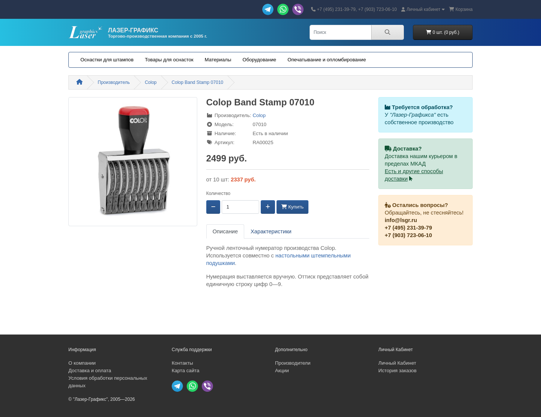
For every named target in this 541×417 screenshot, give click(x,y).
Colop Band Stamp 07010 (197, 82)
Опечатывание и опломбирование (326, 59)
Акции (282, 370)
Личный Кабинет (397, 363)
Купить (292, 207)
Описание (225, 231)
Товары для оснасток (169, 59)
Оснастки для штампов (106, 59)
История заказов (397, 370)
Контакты (182, 363)
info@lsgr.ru (401, 220)
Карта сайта (185, 370)
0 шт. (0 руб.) (442, 32)
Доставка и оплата (89, 370)
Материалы (218, 59)
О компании (82, 363)
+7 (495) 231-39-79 (408, 228)
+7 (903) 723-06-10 (408, 235)
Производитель (114, 82)
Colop (150, 82)
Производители (292, 363)
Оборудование (259, 59)
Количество (218, 193)
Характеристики (271, 231)
